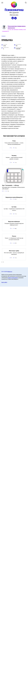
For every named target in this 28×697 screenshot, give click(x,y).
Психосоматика (14, 10)
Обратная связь (14, 14)
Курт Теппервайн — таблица (10, 185)
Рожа (14, 140)
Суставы (14, 206)
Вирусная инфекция (14, 221)
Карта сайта (4, 282)
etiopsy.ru (10, 271)
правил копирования (13, 277)
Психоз (14, 236)
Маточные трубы (14, 250)
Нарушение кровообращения (14, 197)
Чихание (14, 155)
